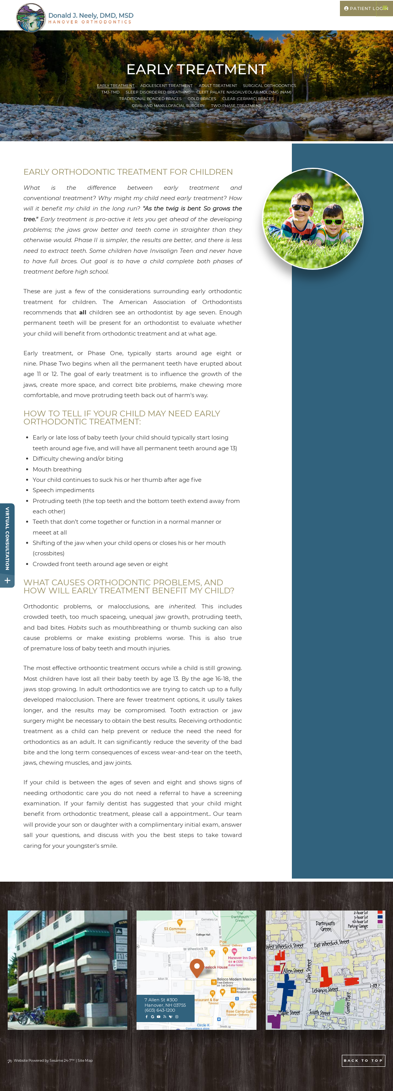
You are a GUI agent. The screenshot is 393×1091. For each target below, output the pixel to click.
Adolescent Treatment (166, 86)
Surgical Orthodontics (269, 86)
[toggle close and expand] (7, 580)
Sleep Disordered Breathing (158, 92)
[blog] (165, 1017)
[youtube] (159, 1017)
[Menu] (384, 8)
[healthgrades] (171, 1017)
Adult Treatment (218, 86)
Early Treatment (116, 86)
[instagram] (176, 1017)
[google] (153, 1017)
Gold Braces (202, 99)
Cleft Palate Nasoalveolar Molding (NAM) (243, 92)
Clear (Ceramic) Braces (248, 99)
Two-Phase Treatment (236, 106)
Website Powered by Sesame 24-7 (41, 1060)
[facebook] (146, 1017)
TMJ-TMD (111, 92)
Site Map (85, 1060)
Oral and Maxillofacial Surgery (168, 106)
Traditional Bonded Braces (150, 99)
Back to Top (363, 1060)
